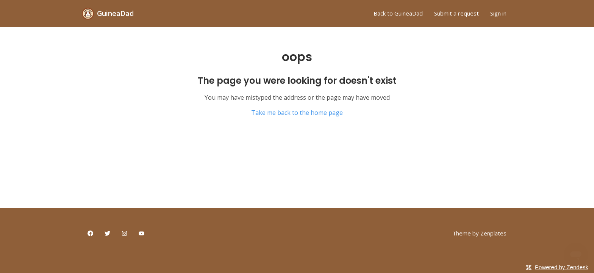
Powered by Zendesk (561, 267)
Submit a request (456, 13)
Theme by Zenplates (479, 233)
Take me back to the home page (297, 112)
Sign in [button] (498, 13)
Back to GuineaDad (398, 13)
